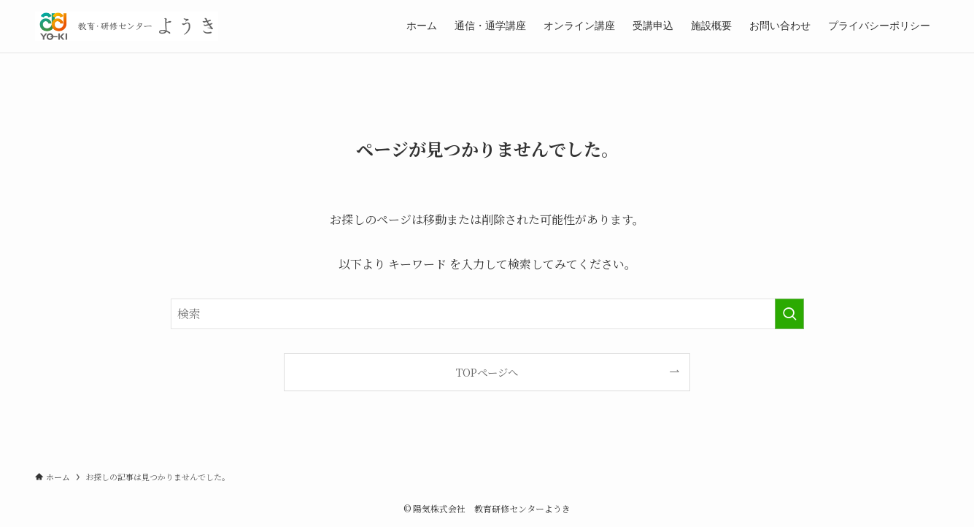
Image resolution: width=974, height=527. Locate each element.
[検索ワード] (487, 314)
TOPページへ (487, 372)
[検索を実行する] (789, 314)
